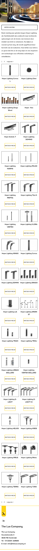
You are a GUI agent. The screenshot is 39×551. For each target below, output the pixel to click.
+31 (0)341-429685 (11, 541)
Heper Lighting (19, 27)
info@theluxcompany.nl (16, 544)
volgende (10, 61)
